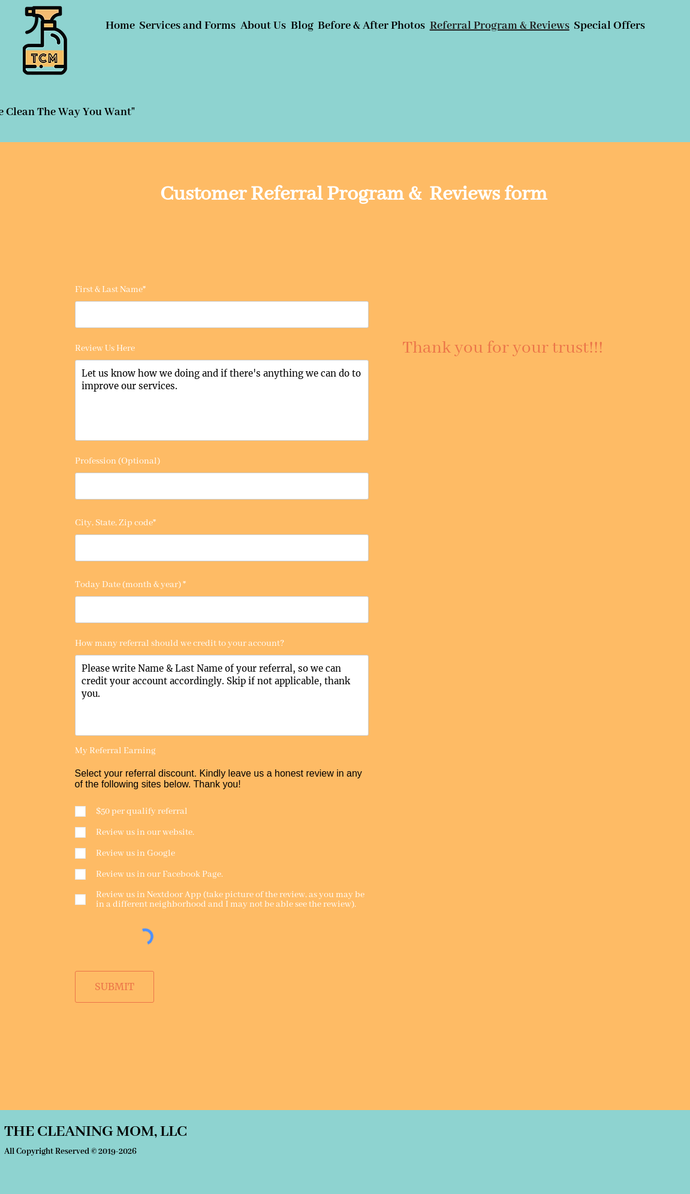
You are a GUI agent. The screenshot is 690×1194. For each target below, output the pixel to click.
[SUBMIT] (114, 987)
